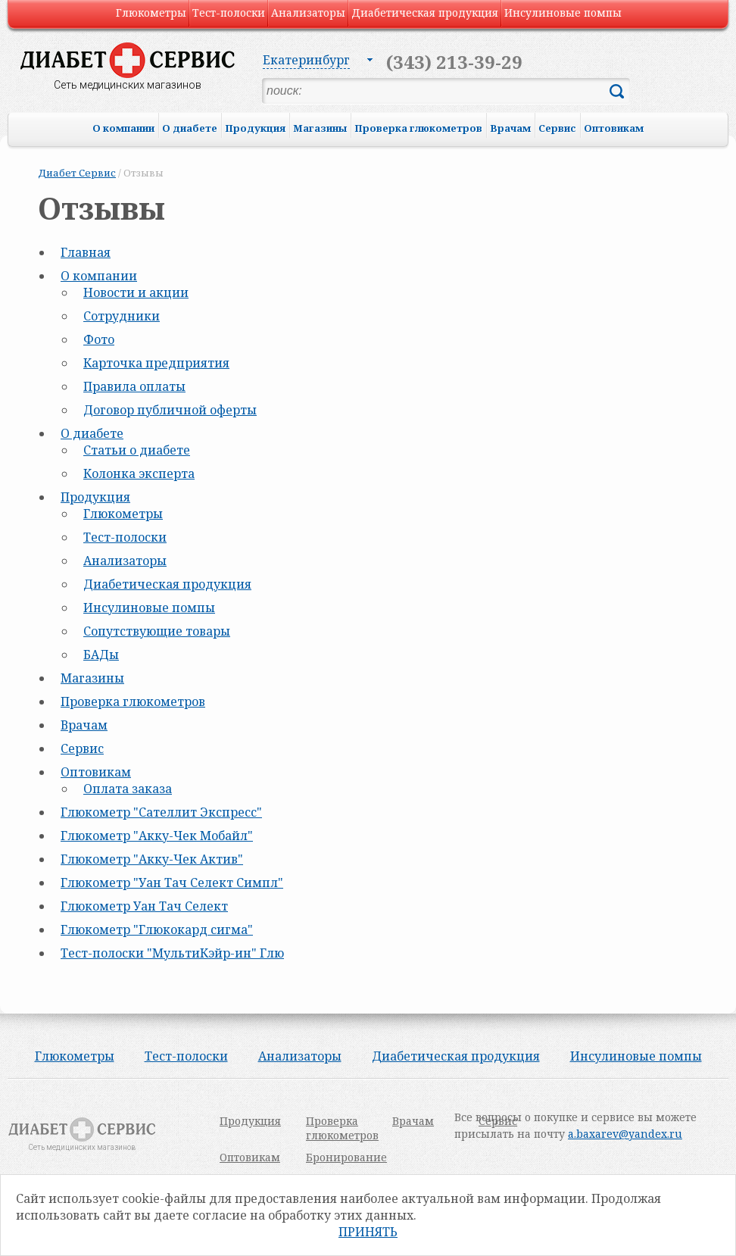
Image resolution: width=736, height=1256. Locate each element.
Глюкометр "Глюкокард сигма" (157, 929)
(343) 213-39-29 (454, 61)
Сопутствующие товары (156, 631)
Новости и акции (136, 292)
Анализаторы (308, 12)
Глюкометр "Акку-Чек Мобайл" (157, 835)
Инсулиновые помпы (563, 12)
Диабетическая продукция (424, 12)
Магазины (320, 128)
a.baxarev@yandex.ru (625, 1133)
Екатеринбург (306, 60)
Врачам (510, 128)
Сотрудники (121, 316)
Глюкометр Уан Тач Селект (144, 906)
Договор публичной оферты (170, 409)
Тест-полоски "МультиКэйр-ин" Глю (172, 953)
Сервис (557, 128)
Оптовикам (614, 128)
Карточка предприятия (156, 363)
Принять (368, 1231)
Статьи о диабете (136, 450)
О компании (123, 128)
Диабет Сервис (77, 173)
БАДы (101, 654)
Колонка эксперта (139, 473)
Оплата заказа (127, 788)
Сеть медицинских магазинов (127, 85)
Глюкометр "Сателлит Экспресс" (161, 812)
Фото (98, 339)
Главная (86, 252)
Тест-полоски (228, 12)
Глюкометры (151, 12)
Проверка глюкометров (418, 128)
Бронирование (346, 1157)
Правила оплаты (134, 386)
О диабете (189, 128)
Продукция (255, 128)
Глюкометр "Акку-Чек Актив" (152, 859)
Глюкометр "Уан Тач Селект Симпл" (172, 882)
